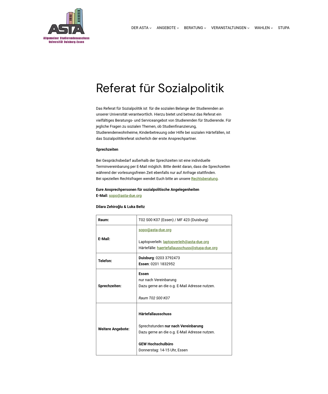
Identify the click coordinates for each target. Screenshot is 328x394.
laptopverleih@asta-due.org (186, 242)
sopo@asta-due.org (125, 195)
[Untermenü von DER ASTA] (150, 28)
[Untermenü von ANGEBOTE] (178, 28)
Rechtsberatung (204, 178)
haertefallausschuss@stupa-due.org (187, 248)
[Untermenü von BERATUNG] (205, 28)
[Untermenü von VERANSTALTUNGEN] (248, 28)
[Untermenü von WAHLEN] (272, 28)
